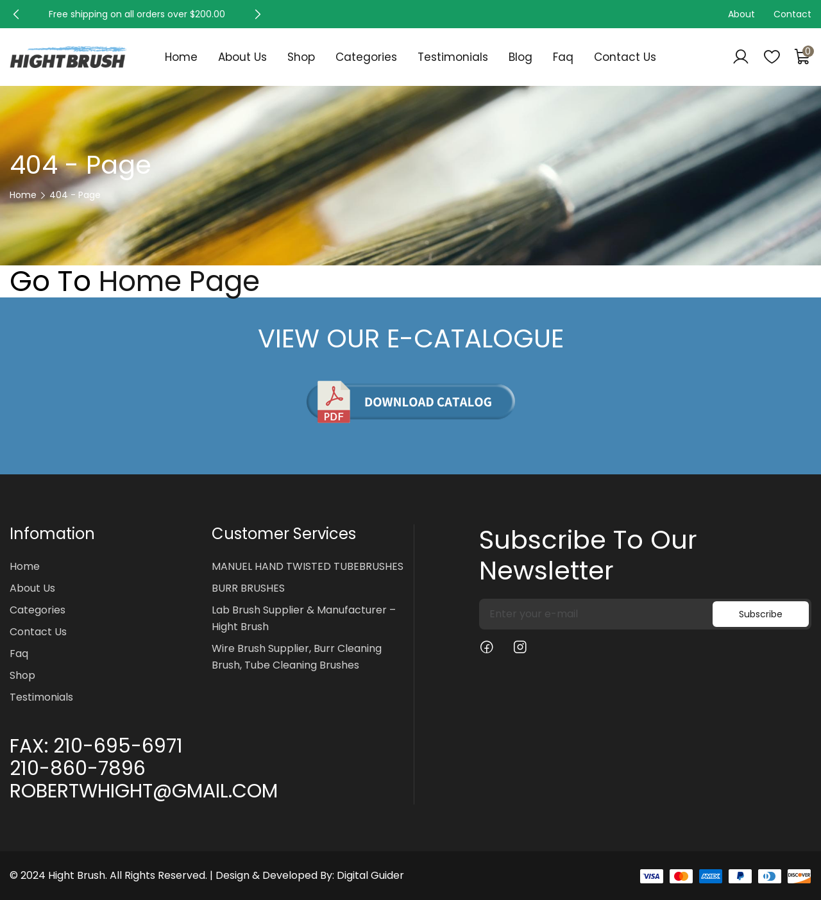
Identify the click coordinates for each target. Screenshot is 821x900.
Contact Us (625, 57)
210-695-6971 (118, 746)
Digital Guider (370, 875)
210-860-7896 (78, 768)
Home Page (179, 281)
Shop (301, 57)
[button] (16, 14)
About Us (242, 57)
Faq (563, 57)
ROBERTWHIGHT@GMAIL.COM (144, 791)
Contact (792, 14)
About (741, 14)
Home (181, 57)
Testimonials (453, 57)
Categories (366, 57)
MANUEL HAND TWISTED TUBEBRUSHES (307, 566)
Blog (520, 57)
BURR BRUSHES (248, 588)
